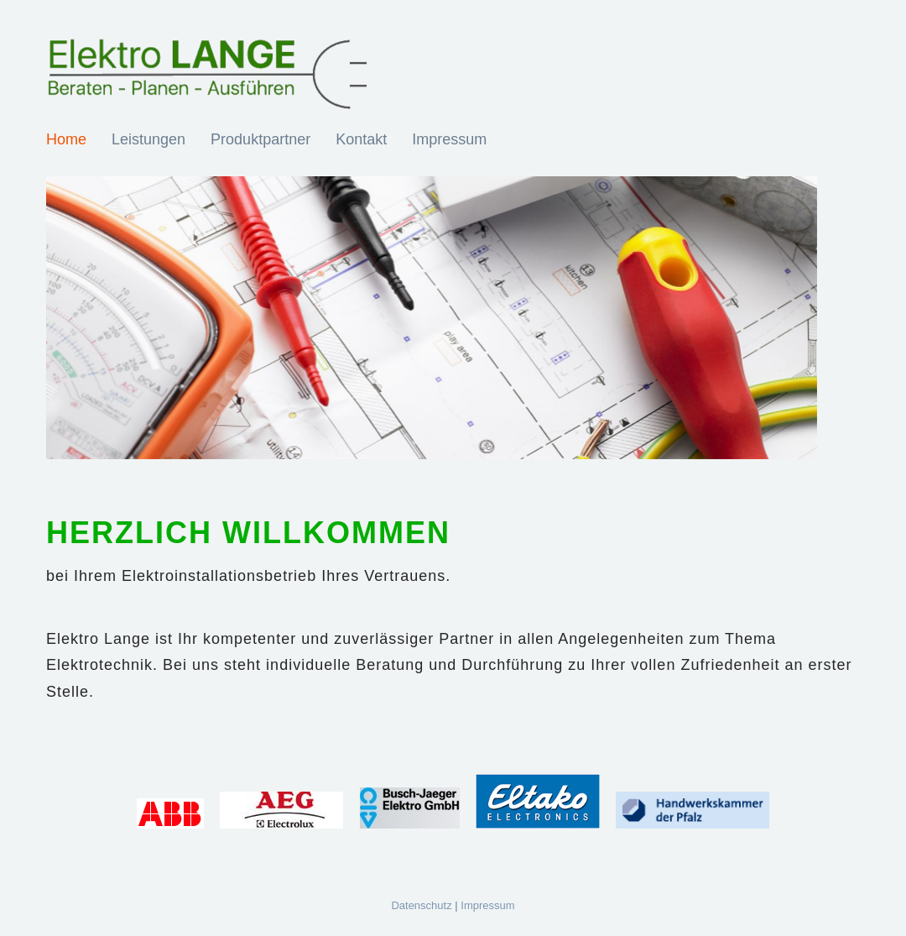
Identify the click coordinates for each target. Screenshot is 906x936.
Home (66, 139)
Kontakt (361, 139)
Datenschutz (421, 905)
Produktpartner (260, 139)
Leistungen (148, 139)
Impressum (449, 139)
